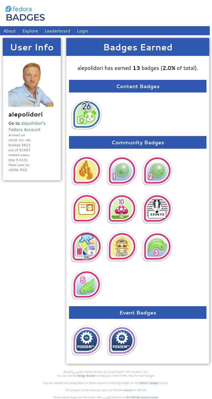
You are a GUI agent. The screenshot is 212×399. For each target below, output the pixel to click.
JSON (13, 169)
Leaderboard (57, 31)
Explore (30, 31)
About (9, 31)
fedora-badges (148, 383)
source (128, 390)
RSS (23, 169)
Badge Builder (87, 376)
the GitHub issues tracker (142, 397)
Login (82, 31)
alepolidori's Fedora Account (27, 126)
